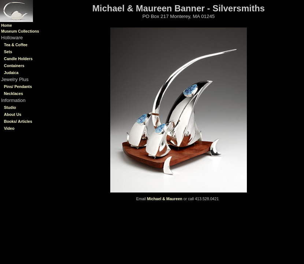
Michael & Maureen (164, 199)
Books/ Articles (18, 121)
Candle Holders (18, 58)
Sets (8, 52)
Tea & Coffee (15, 45)
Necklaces (13, 93)
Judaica (11, 72)
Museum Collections (20, 31)
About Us (12, 114)
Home (6, 25)
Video (9, 128)
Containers (14, 65)
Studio (10, 107)
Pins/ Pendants (18, 86)
